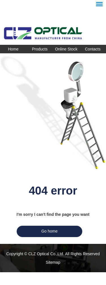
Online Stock (66, 49)
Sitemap (53, 262)
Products (39, 49)
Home (13, 49)
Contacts (93, 49)
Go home (49, 231)
